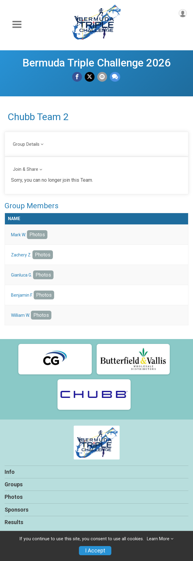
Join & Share (25, 169)
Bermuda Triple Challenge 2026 (96, 62)
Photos (37, 235)
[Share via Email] (102, 77)
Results (14, 522)
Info (10, 472)
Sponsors (16, 510)
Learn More (158, 538)
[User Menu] (183, 13)
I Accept (95, 551)
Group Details (26, 144)
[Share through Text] (115, 77)
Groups (14, 484)
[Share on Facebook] (77, 77)
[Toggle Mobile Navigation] (17, 24)
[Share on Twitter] (90, 77)
